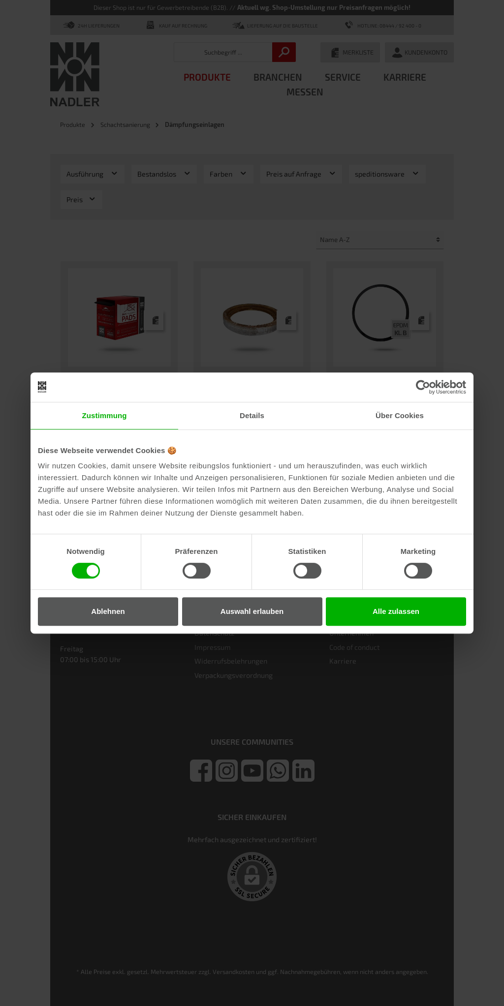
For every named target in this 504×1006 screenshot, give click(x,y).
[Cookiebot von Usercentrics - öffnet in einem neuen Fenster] (423, 387)
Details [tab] (252, 415)
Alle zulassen (396, 611)
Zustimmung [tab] (104, 415)
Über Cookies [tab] (400, 415)
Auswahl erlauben (252, 611)
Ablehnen (108, 611)
